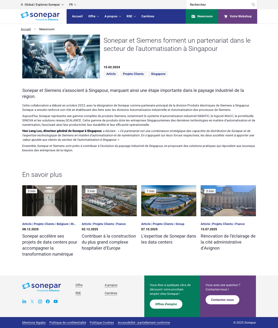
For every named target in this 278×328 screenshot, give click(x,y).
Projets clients (133, 74)
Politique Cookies (102, 322)
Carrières (111, 293)
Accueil (26, 29)
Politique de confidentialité (67, 322)
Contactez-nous (222, 300)
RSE (78, 293)
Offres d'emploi (166, 304)
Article (111, 74)
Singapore (158, 74)
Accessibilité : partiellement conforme (144, 322)
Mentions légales (34, 322)
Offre (79, 285)
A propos (111, 285)
